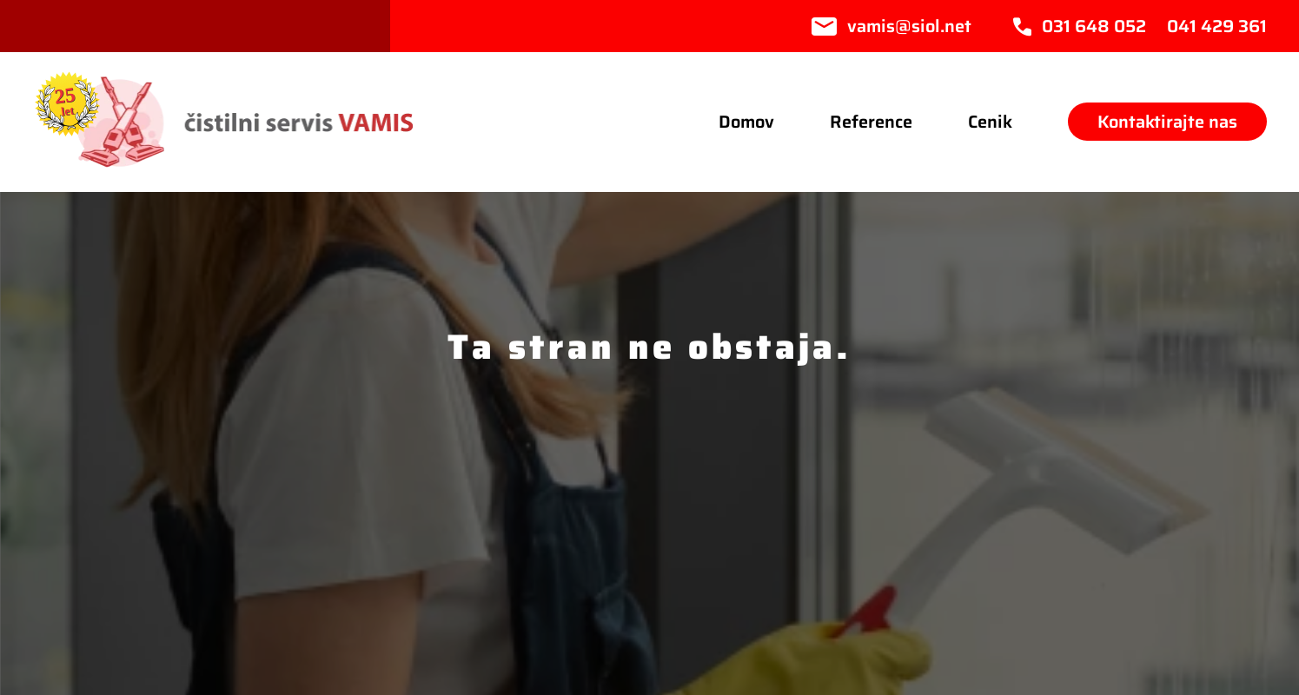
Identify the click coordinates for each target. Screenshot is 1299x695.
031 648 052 (1094, 26)
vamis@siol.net (909, 26)
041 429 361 (1217, 26)
